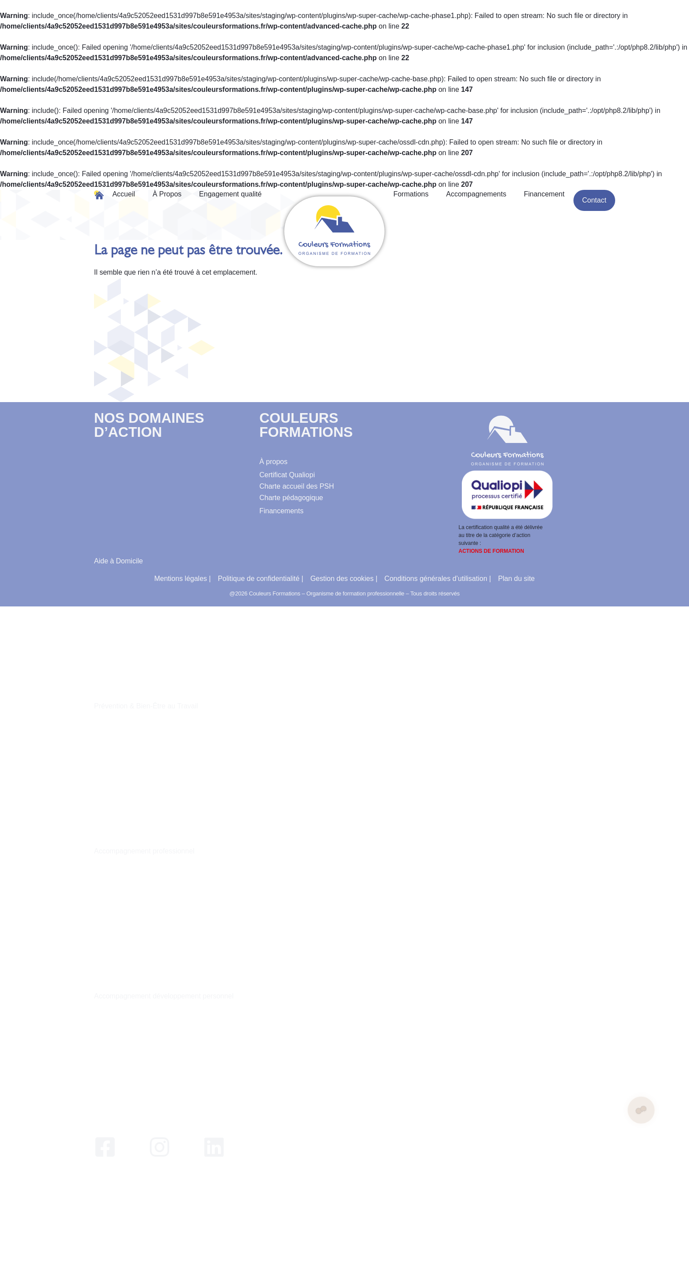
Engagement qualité (230, 194)
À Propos (166, 194)
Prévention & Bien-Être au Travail (146, 706)
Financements (281, 511)
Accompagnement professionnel (144, 851)
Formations (410, 194)
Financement (544, 194)
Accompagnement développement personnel (164, 996)
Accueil (123, 194)
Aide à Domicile (118, 561)
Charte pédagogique (291, 497)
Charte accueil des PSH (296, 486)
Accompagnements (476, 194)
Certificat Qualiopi (287, 475)
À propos (273, 461)
